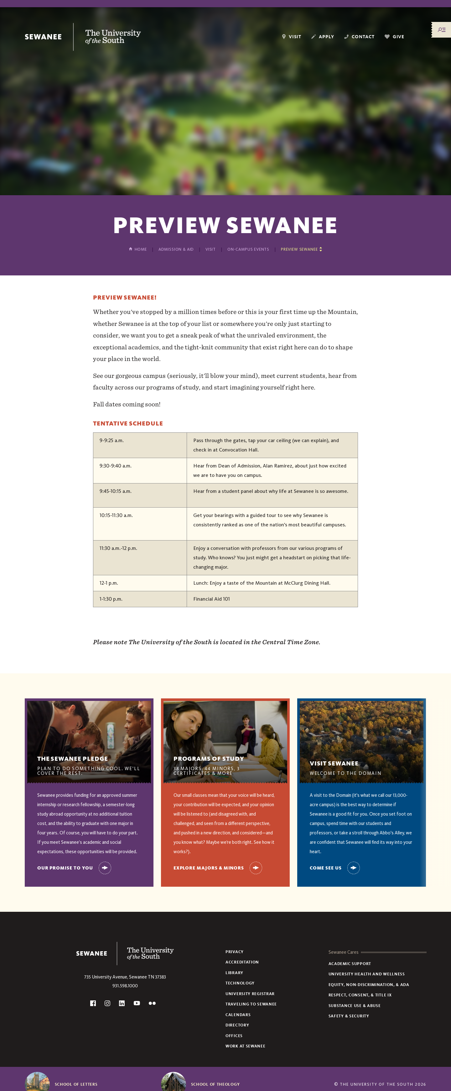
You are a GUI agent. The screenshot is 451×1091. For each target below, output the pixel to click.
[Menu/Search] (441, 30)
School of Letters (76, 1084)
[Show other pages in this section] (301, 249)
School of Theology (215, 1084)
